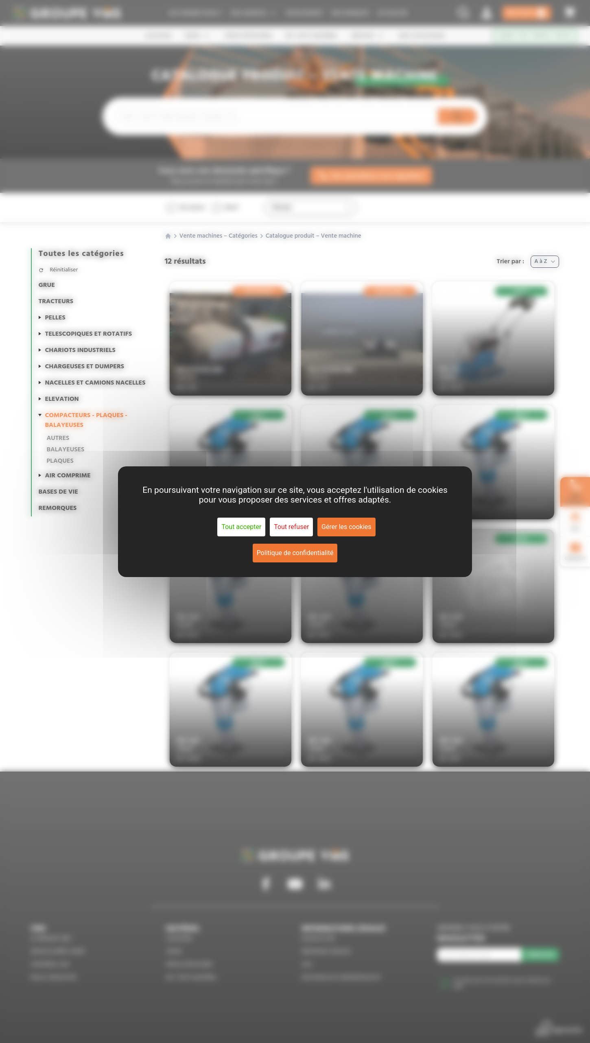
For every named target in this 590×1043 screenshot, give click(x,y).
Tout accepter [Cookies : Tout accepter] (241, 527)
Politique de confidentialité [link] (295, 553)
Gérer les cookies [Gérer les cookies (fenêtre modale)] (346, 527)
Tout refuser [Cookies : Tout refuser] (291, 527)
